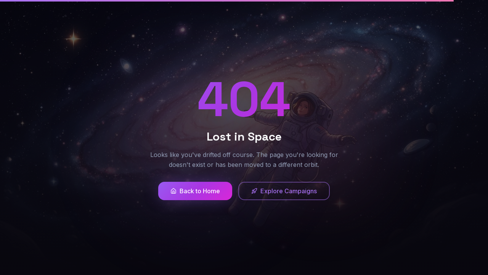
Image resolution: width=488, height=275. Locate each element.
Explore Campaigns (284, 191)
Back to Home (195, 191)
